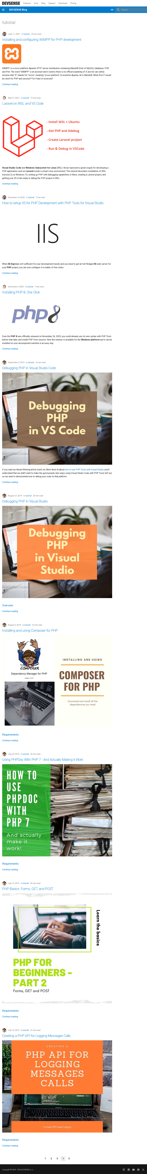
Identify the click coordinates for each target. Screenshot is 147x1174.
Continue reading (10, 84)
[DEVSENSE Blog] (11, 3)
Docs (36, 3)
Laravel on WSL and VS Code (23, 103)
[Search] (131, 9)
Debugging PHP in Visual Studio (25, 501)
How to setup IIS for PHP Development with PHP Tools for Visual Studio (52, 203)
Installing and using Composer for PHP (30, 631)
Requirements (10, 734)
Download (63, 3)
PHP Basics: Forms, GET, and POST (27, 889)
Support (52, 3)
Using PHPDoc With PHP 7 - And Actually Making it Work (42, 760)
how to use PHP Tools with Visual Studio (84, 469)
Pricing (73, 3)
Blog (43, 3)
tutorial (27, 34)
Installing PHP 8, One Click (21, 292)
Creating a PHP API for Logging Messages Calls (36, 1036)
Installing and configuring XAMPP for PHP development (41, 40)
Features (27, 3)
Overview (7, 605)
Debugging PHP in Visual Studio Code (29, 368)
